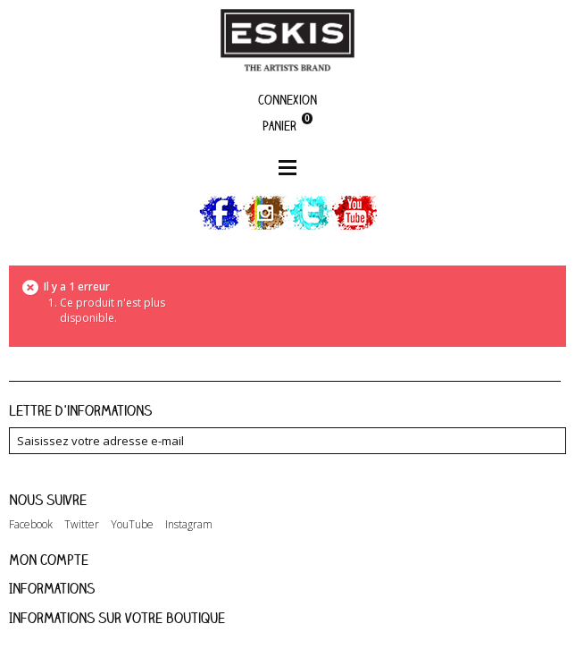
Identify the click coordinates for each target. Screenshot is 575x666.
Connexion (287, 99)
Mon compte (48, 559)
